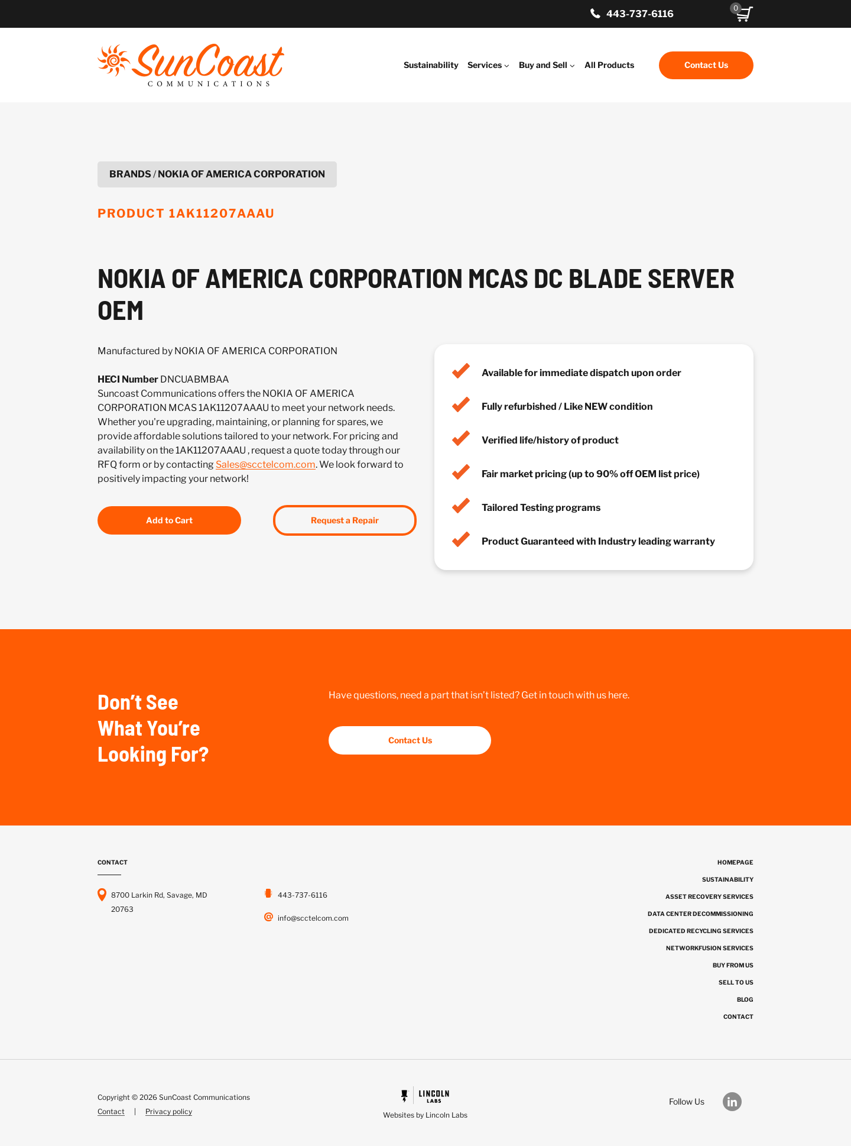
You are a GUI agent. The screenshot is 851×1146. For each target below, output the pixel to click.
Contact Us (706, 65)
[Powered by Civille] (425, 1104)
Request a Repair (345, 520)
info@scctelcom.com (313, 918)
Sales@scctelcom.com (266, 464)
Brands (130, 174)
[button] (744, 14)
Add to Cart (169, 520)
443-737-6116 (640, 14)
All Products (609, 65)
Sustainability (431, 65)
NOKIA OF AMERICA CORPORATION (241, 174)
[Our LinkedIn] (738, 1101)
